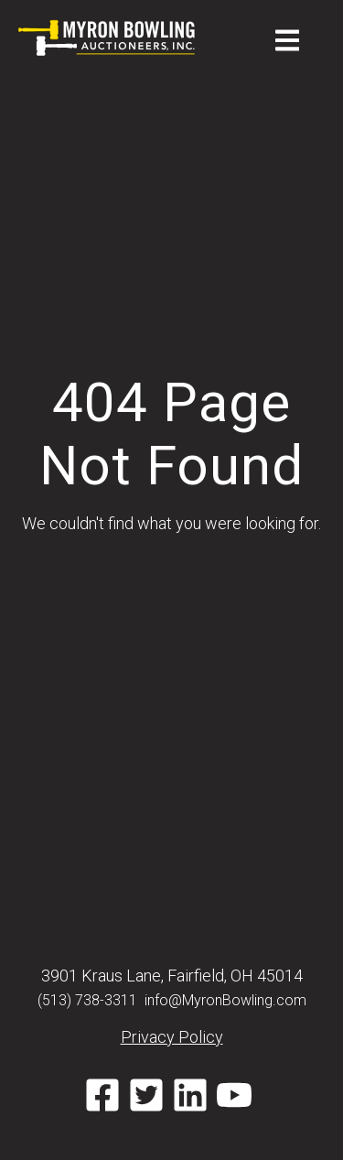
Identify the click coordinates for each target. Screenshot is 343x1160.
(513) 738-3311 (87, 1000)
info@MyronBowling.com (225, 1000)
